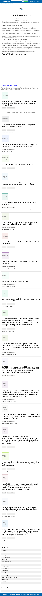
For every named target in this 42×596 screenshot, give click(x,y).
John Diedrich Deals (5, 552)
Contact (16, 594)
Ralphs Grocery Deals (5, 566)
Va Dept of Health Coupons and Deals (8, 286)
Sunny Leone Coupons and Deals (7, 449)
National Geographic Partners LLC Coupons (9, 577)
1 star (17, 18)
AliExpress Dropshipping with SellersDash (32, 594)
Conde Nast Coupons (5, 579)
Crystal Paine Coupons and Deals (8, 249)
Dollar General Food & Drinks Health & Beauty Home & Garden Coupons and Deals (16, 209)
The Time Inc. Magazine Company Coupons (9, 584)
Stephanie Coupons (5, 555)
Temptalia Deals (4, 559)
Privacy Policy (20, 594)
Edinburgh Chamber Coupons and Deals (9, 494)
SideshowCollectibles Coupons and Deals (9, 331)
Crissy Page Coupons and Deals (7, 306)
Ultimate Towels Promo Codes (7, 575)
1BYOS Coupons (5, 570)
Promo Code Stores (32, 1)
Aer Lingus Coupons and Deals (7, 540)
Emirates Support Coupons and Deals (8, 516)
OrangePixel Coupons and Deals (7, 377)
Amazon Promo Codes (6, 568)
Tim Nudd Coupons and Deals (7, 151)
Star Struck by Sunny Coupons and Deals (9, 401)
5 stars (25, 18)
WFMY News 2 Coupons (6, 557)
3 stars (21, 18)
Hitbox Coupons (4, 550)
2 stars (19, 18)
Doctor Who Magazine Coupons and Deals (9, 423)
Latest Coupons (10, 3)
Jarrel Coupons (4, 564)
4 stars (23, 18)
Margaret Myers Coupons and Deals (8, 229)
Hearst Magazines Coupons (6, 572)
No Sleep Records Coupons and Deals (8, 190)
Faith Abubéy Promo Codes (6, 561)
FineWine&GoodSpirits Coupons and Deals (9, 268)
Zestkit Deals (4, 581)
